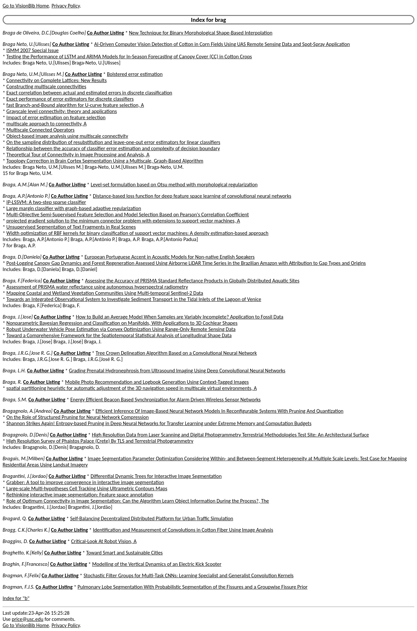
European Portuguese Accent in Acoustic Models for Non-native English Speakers (170, 257)
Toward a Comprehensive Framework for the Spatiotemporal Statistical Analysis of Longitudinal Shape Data (119, 335)
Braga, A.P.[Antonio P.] (26, 196)
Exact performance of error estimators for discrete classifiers (70, 99)
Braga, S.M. (15, 399)
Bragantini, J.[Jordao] (25, 476)
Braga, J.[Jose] (18, 317)
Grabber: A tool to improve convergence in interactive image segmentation (85, 482)
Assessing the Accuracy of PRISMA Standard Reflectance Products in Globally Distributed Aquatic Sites (192, 281)
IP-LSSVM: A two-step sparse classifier (46, 202)
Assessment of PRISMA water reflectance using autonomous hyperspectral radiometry (97, 287)
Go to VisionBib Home (26, 6)
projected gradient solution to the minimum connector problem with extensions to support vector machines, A (123, 221)
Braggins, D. (15, 541)
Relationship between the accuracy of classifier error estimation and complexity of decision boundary (113, 148)
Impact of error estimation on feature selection (56, 117)
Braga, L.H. (14, 370)
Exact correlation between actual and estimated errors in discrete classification (89, 93)
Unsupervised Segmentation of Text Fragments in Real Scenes (71, 227)
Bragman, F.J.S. (19, 587)
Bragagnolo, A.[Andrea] (27, 411)
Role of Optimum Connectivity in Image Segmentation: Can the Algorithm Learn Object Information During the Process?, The (138, 501)
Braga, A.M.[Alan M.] (25, 184)
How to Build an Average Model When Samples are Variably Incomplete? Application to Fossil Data (179, 317)
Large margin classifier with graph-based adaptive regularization (74, 208)
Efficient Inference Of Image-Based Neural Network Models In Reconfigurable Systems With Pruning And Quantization (219, 411)
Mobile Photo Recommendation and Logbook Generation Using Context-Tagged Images (157, 382)
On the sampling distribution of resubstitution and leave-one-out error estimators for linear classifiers (113, 142)
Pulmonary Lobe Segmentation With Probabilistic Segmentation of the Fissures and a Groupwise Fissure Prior (193, 587)
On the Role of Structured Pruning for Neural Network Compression (78, 417)
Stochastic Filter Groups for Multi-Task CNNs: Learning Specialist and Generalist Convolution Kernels (188, 575)
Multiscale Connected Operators (41, 130)
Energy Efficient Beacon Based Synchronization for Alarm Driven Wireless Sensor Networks (165, 399)
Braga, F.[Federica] (22, 281)
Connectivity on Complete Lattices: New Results (57, 80)
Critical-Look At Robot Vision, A (104, 541)
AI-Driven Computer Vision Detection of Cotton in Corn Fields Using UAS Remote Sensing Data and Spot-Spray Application (222, 44)
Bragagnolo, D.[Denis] (26, 435)
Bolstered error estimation (135, 74)
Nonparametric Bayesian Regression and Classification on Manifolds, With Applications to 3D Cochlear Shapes (122, 323)
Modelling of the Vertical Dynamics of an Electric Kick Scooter (157, 564)
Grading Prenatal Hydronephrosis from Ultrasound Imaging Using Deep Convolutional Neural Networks (177, 370)
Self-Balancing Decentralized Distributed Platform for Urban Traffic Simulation (151, 518)
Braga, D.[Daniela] (22, 257)
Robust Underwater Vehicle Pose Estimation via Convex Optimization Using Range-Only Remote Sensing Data (121, 329)
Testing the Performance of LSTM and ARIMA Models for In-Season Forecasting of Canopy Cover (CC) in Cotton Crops (129, 56)
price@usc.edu (27, 619)
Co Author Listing (105, 33)
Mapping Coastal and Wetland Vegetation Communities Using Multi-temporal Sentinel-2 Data (105, 293)
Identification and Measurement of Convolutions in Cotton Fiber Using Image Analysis (183, 530)
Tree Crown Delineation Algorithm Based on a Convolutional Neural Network (176, 353)
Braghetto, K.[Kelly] (23, 553)
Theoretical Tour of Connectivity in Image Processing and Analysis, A (78, 154)
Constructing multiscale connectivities (46, 86)
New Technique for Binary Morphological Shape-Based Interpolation (200, 33)
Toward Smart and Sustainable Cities (124, 553)
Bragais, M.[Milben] (24, 458)
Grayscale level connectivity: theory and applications (62, 111)
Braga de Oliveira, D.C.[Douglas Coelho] (44, 33)
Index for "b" (16, 598)
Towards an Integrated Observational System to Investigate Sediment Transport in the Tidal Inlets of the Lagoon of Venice (134, 299)
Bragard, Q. (15, 518)
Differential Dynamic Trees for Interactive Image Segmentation (156, 476)
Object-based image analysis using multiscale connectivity (67, 136)
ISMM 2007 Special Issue (33, 50)
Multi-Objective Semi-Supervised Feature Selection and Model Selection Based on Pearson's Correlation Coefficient (128, 214)
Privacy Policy (65, 6)
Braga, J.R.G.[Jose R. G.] (27, 353)
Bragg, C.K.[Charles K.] (26, 530)
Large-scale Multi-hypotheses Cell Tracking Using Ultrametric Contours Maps (87, 488)
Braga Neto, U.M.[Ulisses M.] (33, 74)
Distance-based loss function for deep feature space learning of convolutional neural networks (192, 196)
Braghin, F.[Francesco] (26, 564)
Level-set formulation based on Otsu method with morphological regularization (174, 184)
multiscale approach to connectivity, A (47, 124)
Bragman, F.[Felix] (21, 575)
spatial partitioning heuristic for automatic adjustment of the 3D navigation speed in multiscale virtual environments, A (132, 388)
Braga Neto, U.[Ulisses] (27, 44)
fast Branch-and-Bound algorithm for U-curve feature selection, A (75, 105)
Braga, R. (12, 382)
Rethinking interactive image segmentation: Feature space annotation (80, 495)
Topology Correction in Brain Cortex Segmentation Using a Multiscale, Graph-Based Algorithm (105, 161)
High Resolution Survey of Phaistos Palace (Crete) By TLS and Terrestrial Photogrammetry (100, 441)
